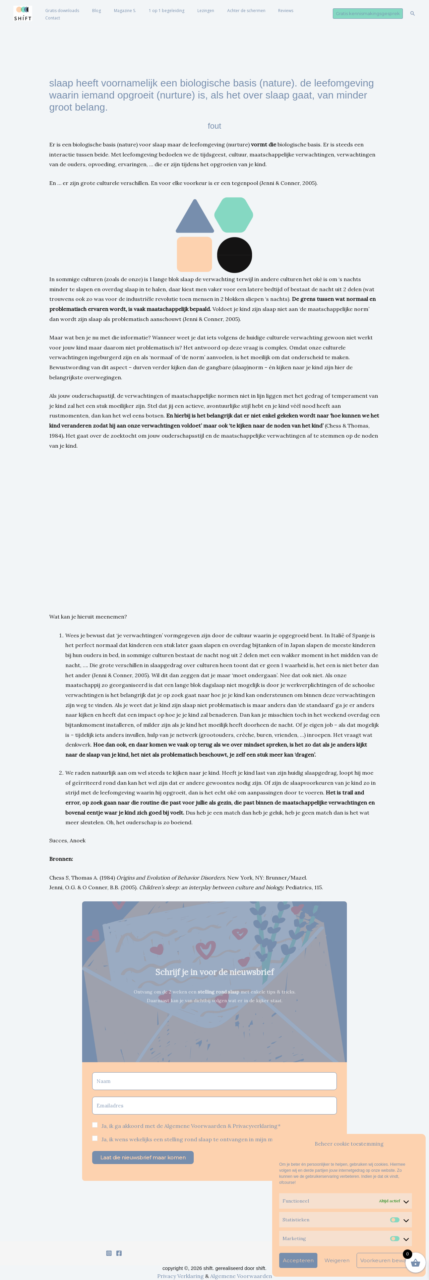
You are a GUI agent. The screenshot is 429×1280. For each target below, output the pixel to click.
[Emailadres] (214, 1105)
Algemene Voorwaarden (241, 1274)
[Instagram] (109, 1253)
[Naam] (214, 1080)
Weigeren (337, 1260)
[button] (214, 1132)
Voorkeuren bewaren (387, 1260)
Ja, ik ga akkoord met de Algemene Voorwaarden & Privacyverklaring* (191, 1125)
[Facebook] (119, 1253)
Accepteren (298, 1260)
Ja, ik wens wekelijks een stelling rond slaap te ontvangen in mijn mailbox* (196, 1138)
